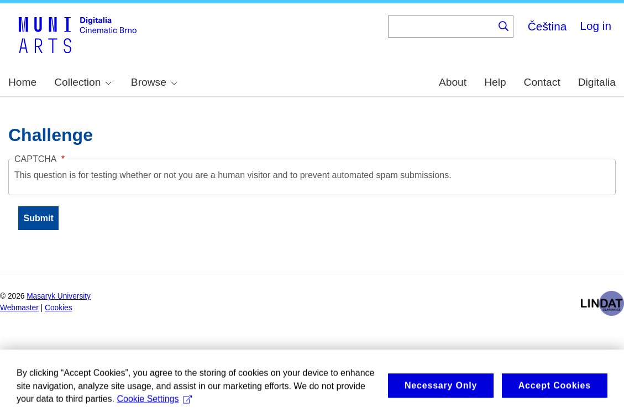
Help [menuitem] (495, 82)
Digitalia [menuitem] (597, 82)
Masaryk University (59, 296)
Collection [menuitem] (83, 82)
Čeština (547, 26)
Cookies (58, 308)
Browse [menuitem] (154, 82)
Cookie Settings (154, 405)
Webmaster (19, 308)
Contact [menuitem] (542, 82)
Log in (595, 25)
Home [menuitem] (22, 82)
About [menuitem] (452, 82)
